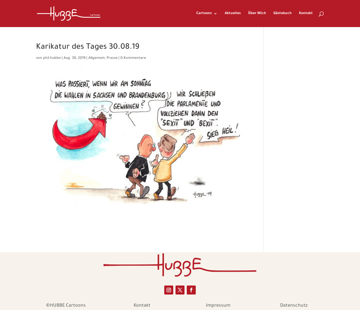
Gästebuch (282, 13)
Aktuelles (233, 13)
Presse (112, 58)
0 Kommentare (133, 58)
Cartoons (204, 13)
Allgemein (96, 58)
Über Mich (257, 13)
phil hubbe (52, 58)
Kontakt (306, 13)
